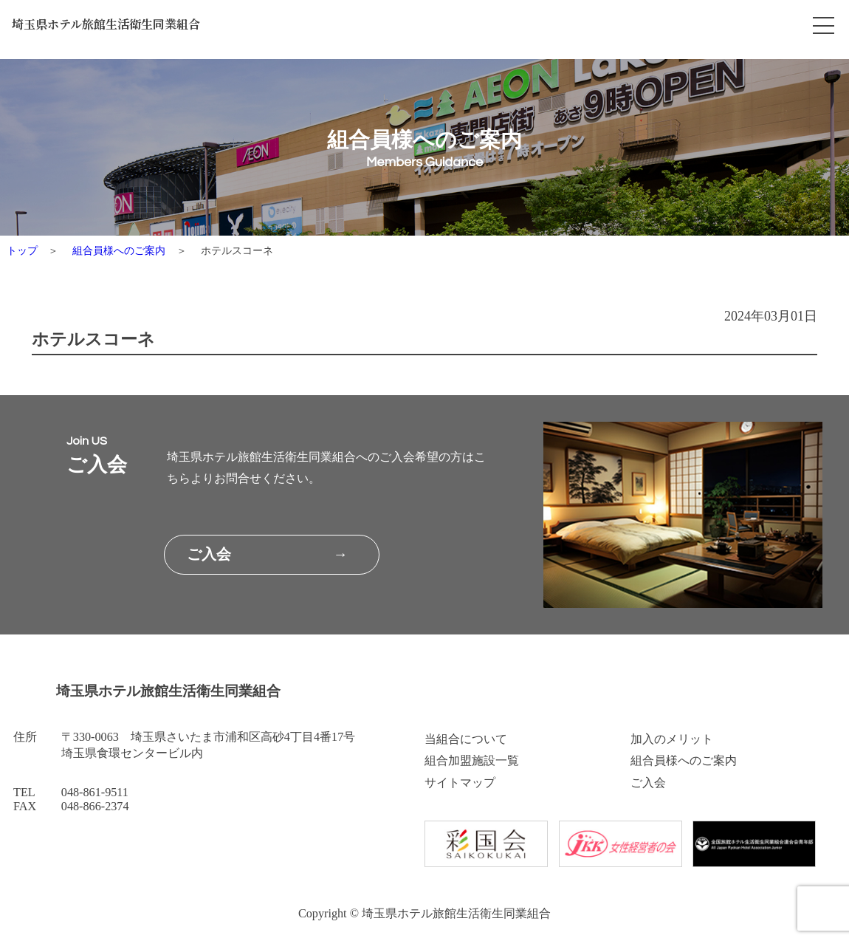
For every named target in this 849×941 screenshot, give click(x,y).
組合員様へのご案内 (118, 250)
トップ (22, 250)
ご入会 (648, 783)
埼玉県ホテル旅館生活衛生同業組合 (119, 26)
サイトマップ (459, 783)
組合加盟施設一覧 (471, 760)
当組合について (465, 739)
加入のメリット (671, 739)
